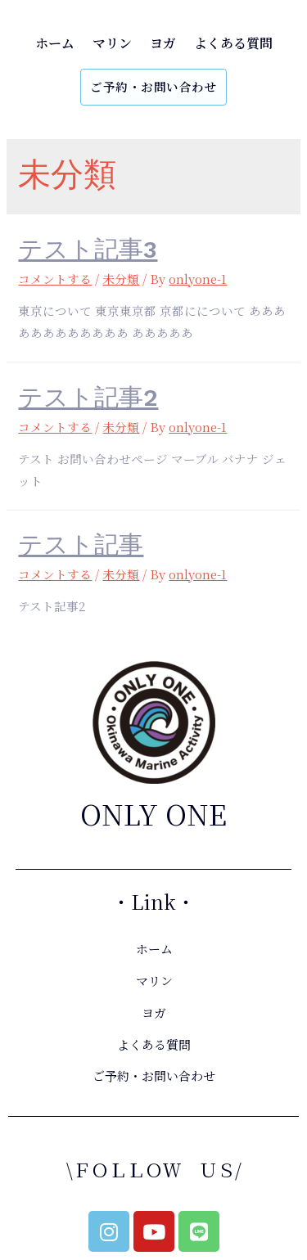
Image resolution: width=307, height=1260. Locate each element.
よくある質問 (233, 43)
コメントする (55, 278)
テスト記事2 (88, 397)
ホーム (54, 43)
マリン (112, 43)
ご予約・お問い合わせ (153, 86)
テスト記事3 (87, 249)
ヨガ (163, 43)
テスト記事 (80, 544)
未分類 (120, 278)
